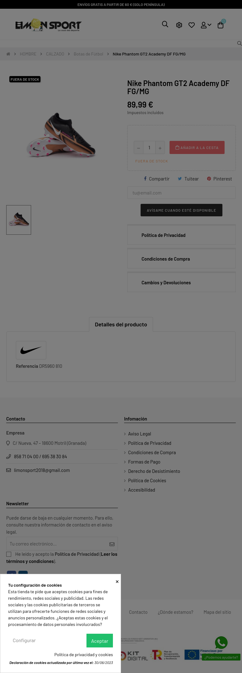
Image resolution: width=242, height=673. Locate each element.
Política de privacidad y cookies (83, 654)
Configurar (24, 640)
